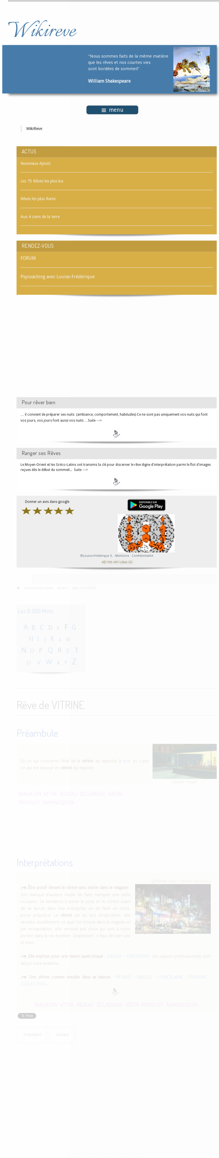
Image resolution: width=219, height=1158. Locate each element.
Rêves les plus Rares (38, 198)
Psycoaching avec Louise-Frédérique (58, 276)
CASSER (114, 955)
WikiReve (34, 128)
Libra (123, 561)
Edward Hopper (184, 781)
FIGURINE (198, 976)
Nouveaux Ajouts (35, 163)
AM (115, 561)
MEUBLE (123, 976)
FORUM (28, 258)
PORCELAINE (171, 976)
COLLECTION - (34, 983)
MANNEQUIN (58, 801)
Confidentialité (142, 556)
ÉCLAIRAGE (93, 793)
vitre (126, 760)
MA (109, 561)
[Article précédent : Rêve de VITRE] (32, 1034)
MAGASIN (30, 793)
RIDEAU (69, 793)
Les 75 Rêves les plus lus (42, 181)
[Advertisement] (65, 351)
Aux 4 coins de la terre (40, 216)
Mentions (122, 556)
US (130, 561)
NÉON (115, 793)
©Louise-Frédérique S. (96, 556)
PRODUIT (29, 801)
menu (112, 110)
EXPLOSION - (139, 955)
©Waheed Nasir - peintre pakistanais (181, 880)
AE (104, 561)
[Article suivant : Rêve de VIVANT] (62, 1034)
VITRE (50, 793)
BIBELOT (145, 976)
